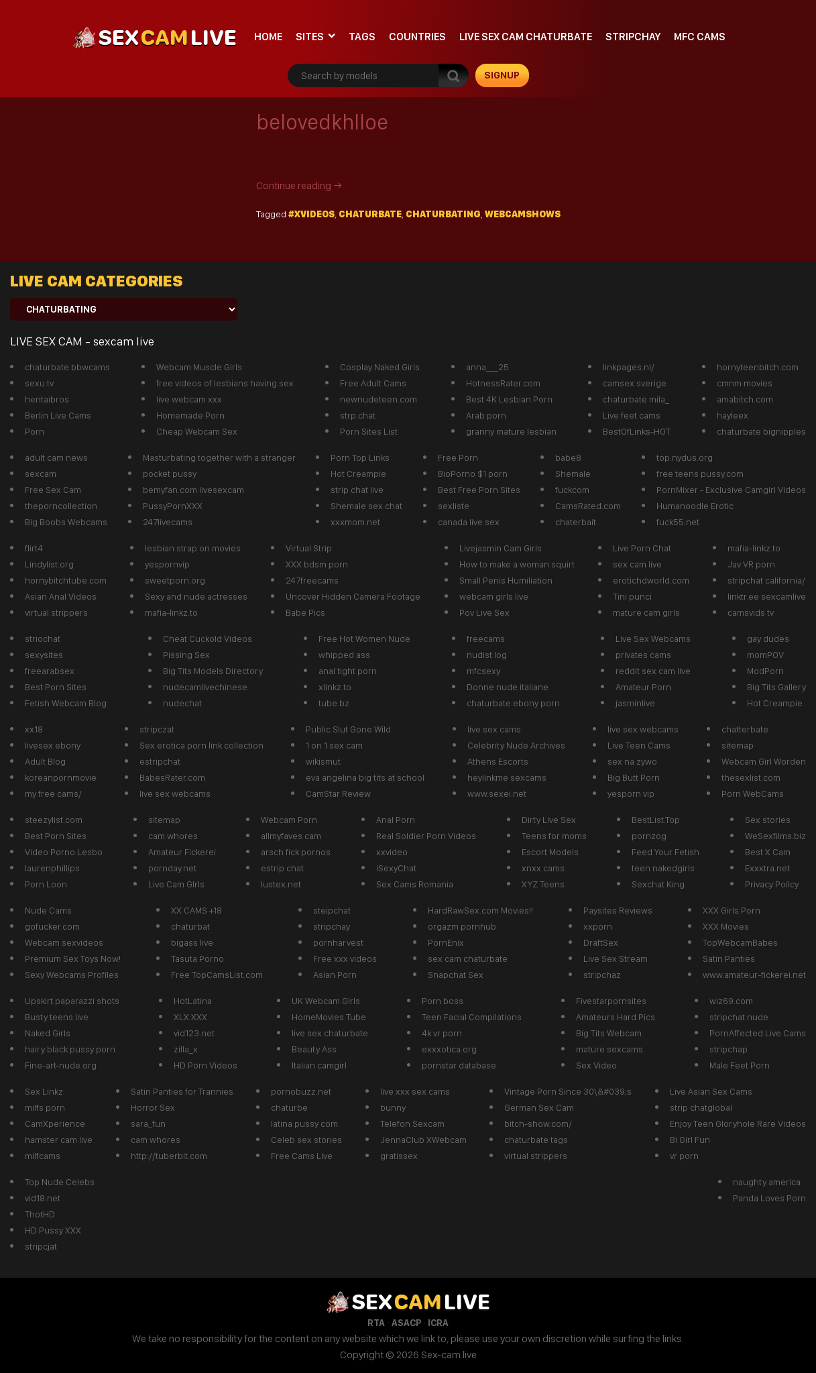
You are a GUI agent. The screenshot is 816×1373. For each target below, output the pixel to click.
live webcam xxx (189, 399)
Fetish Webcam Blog (66, 703)
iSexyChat (396, 868)
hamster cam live (59, 1139)
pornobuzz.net (301, 1091)
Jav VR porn (751, 564)
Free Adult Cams (373, 383)
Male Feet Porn (739, 1065)
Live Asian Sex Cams (711, 1091)
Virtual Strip (309, 548)
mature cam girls (646, 612)
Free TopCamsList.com (217, 974)
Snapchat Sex (455, 974)
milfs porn (45, 1107)
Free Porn (458, 457)
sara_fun (148, 1123)
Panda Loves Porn (769, 1198)
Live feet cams (631, 415)
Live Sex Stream (615, 958)
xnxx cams (543, 868)
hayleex (732, 415)
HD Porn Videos (205, 1065)
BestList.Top (656, 819)
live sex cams (494, 729)
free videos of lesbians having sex (225, 383)
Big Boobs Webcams (66, 521)
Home (268, 36)
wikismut (323, 761)
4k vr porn (442, 1033)
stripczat (156, 729)
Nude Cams (48, 910)
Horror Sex (153, 1107)
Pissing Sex (186, 654)
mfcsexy (483, 670)
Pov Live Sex (484, 612)
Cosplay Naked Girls (380, 367)
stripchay (632, 36)
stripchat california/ (766, 580)
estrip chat (282, 868)
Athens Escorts (497, 761)
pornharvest (338, 942)
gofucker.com (52, 926)
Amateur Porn (643, 686)
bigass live (192, 942)
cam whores (173, 835)
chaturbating (443, 214)
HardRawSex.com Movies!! (480, 910)
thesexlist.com (750, 777)
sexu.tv (39, 383)
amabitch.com (745, 399)
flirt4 (34, 548)
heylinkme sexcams (506, 777)
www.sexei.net (496, 793)
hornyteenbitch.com (758, 367)
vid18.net (42, 1198)
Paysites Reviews (617, 910)
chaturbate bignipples (761, 431)
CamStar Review (338, 793)
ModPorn (765, 670)
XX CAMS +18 (196, 910)
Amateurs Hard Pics (615, 1016)
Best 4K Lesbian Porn (509, 399)
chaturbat (190, 926)
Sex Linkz (44, 1091)
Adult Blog (45, 761)
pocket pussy (169, 473)
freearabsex (49, 670)
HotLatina (193, 1000)
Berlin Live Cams (58, 415)
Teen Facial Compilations (472, 1016)
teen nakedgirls (663, 868)
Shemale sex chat (366, 505)
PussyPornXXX (172, 505)
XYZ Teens (543, 884)
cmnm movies (744, 383)
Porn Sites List (369, 431)
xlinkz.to (334, 686)
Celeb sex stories (306, 1139)
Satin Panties (729, 958)
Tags (362, 36)
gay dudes (768, 638)
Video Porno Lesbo (64, 851)
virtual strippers (56, 612)
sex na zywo (632, 761)
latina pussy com (304, 1123)
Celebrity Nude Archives (516, 745)
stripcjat (41, 1246)
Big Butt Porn (633, 777)
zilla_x (186, 1049)
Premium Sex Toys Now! (73, 958)
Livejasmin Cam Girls (500, 548)
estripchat (159, 761)
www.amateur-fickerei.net (754, 974)
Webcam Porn (289, 819)
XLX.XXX (190, 1016)
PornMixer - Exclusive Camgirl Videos (731, 489)
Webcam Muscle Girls (199, 367)
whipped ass (344, 654)
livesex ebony (52, 745)
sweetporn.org (175, 580)
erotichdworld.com (651, 580)
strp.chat (357, 415)
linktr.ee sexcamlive (766, 596)
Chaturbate (370, 214)
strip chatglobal (701, 1107)
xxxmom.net (355, 521)
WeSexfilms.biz (775, 835)
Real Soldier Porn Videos (426, 835)
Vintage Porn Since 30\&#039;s (568, 1091)
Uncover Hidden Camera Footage (353, 596)
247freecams (312, 580)
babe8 (568, 457)
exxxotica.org (449, 1049)
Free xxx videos (345, 958)
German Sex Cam (539, 1107)
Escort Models (550, 851)
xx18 (34, 729)
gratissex (399, 1155)
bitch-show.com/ (538, 1123)
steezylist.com (53, 819)
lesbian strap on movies (193, 548)
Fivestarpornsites (611, 1000)
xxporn (597, 926)
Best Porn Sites (55, 686)
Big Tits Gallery (776, 686)
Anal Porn (395, 819)
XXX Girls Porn (731, 910)
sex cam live (637, 564)
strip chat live (357, 489)
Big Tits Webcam (609, 1033)
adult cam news (56, 457)
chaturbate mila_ (636, 399)
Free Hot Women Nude (364, 638)
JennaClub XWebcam (423, 1139)
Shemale (573, 473)
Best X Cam (768, 851)
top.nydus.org (684, 457)
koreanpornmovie (61, 777)
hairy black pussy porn (70, 1049)
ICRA (438, 1322)
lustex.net (281, 884)
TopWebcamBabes (740, 942)
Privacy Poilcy (772, 884)
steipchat (332, 910)
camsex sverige (634, 383)
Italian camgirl (319, 1065)
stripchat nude (738, 1016)
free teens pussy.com (700, 473)
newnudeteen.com (378, 399)
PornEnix (446, 942)
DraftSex (600, 942)
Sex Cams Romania (414, 884)
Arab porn (486, 415)
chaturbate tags (536, 1139)
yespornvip (167, 564)
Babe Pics (305, 612)
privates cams (643, 654)
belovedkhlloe (322, 122)
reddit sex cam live (653, 670)
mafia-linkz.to (171, 612)
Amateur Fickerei (182, 851)
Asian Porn (335, 974)
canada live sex (469, 521)
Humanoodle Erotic (695, 505)
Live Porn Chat (642, 548)
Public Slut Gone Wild (348, 729)
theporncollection (61, 505)
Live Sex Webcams (653, 638)
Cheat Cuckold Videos (207, 638)
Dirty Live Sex (549, 819)
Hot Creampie (358, 473)
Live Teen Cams (639, 745)
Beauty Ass (314, 1049)
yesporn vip (630, 793)
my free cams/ (53, 793)
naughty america (767, 1181)
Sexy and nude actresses (196, 596)
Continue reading (299, 185)
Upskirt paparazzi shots (72, 1000)
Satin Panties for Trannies (182, 1091)
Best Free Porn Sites (479, 489)
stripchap (728, 1049)
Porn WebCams (752, 793)
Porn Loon (46, 884)
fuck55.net (677, 521)
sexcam (40, 473)
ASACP (406, 1322)
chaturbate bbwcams (67, 367)
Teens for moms (554, 835)
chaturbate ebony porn (513, 703)
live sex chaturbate (330, 1033)
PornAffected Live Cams (757, 1033)
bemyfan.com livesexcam (193, 489)
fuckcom (572, 489)
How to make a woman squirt (517, 564)
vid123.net (194, 1033)
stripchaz (602, 974)
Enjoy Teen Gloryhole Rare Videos (738, 1123)
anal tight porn (347, 670)
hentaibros (47, 399)
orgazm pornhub (462, 926)
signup (502, 75)
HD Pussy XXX (53, 1230)
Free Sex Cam (53, 489)
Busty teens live (57, 1016)
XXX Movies (726, 926)
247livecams (167, 521)
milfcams (42, 1155)
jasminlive (635, 703)
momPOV (765, 654)
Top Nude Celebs (60, 1181)
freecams (486, 638)
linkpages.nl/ (628, 367)
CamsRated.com (588, 505)
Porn (34, 431)
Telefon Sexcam (412, 1123)
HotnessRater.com (503, 383)
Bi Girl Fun (690, 1139)
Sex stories (768, 819)
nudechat (182, 703)
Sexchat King (658, 884)
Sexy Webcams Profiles (72, 974)
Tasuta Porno (197, 958)
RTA (376, 1322)
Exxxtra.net (767, 868)
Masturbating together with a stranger (219, 457)
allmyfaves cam (291, 835)
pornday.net (172, 868)
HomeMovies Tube (329, 1016)
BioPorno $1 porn (473, 473)
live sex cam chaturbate (525, 36)
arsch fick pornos (296, 851)
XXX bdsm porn (317, 564)
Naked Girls (47, 1033)
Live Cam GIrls (176, 884)
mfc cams (699, 36)
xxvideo (392, 851)
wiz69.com (731, 1000)
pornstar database (459, 1065)
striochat (42, 638)
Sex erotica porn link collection (201, 745)
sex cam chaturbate (468, 958)
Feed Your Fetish (665, 851)
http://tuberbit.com (169, 1155)
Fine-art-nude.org (61, 1065)
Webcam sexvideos (64, 942)
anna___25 (487, 367)
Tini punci (632, 596)
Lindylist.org (49, 564)
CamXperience (55, 1123)
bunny (393, 1107)
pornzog (649, 835)
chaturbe (289, 1107)
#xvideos (311, 214)
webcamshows (523, 214)
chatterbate (744, 729)
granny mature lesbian (511, 431)
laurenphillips (52, 868)
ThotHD (40, 1214)
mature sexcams (609, 1049)
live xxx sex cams (415, 1091)
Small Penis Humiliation (505, 580)
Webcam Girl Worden (763, 761)
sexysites (44, 654)
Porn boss (442, 1000)
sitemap (737, 745)
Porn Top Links (360, 457)
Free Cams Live (302, 1155)
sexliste (453, 505)
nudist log (487, 654)
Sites (310, 36)
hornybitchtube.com (66, 580)
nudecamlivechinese (205, 686)
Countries (417, 36)
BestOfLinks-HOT (637, 431)
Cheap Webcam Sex (196, 431)
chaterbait (575, 521)
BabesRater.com (172, 777)
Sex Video (596, 1065)
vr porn (684, 1155)
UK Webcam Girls (326, 1000)
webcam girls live (493, 596)
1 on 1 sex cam (334, 745)
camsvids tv (750, 612)
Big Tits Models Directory (213, 670)
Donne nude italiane (507, 686)
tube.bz (333, 703)
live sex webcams (175, 793)
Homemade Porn (190, 415)
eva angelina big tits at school (365, 777)
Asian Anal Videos (61, 596)
